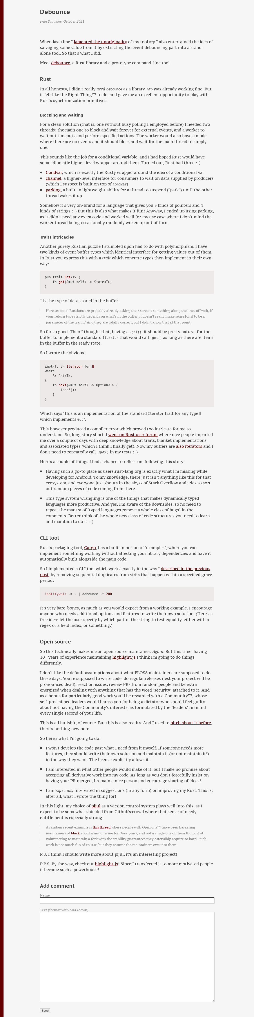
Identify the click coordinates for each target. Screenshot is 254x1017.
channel (53, 178)
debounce (60, 62)
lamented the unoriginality (100, 41)
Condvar (54, 172)
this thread (102, 827)
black (75, 833)
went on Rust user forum (133, 434)
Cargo (90, 547)
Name (45, 895)
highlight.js (124, 657)
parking (53, 189)
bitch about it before (191, 722)
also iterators (189, 446)
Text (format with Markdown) (64, 910)
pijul (95, 806)
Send (45, 1010)
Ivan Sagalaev (51, 21)
